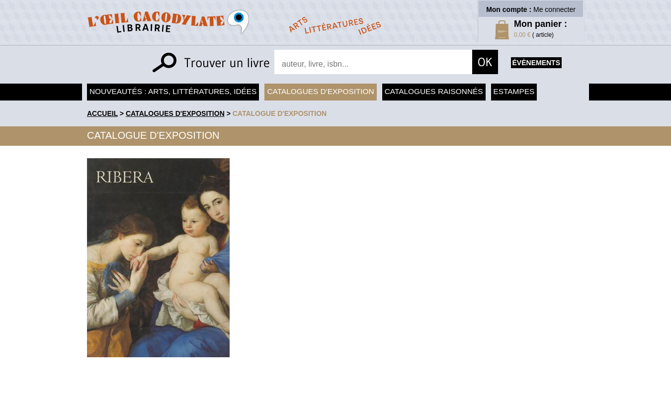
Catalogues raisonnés (434, 91)
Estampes (514, 91)
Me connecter (554, 9)
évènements (536, 63)
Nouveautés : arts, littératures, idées (172, 91)
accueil (102, 113)
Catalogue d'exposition (280, 113)
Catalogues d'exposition (320, 91)
